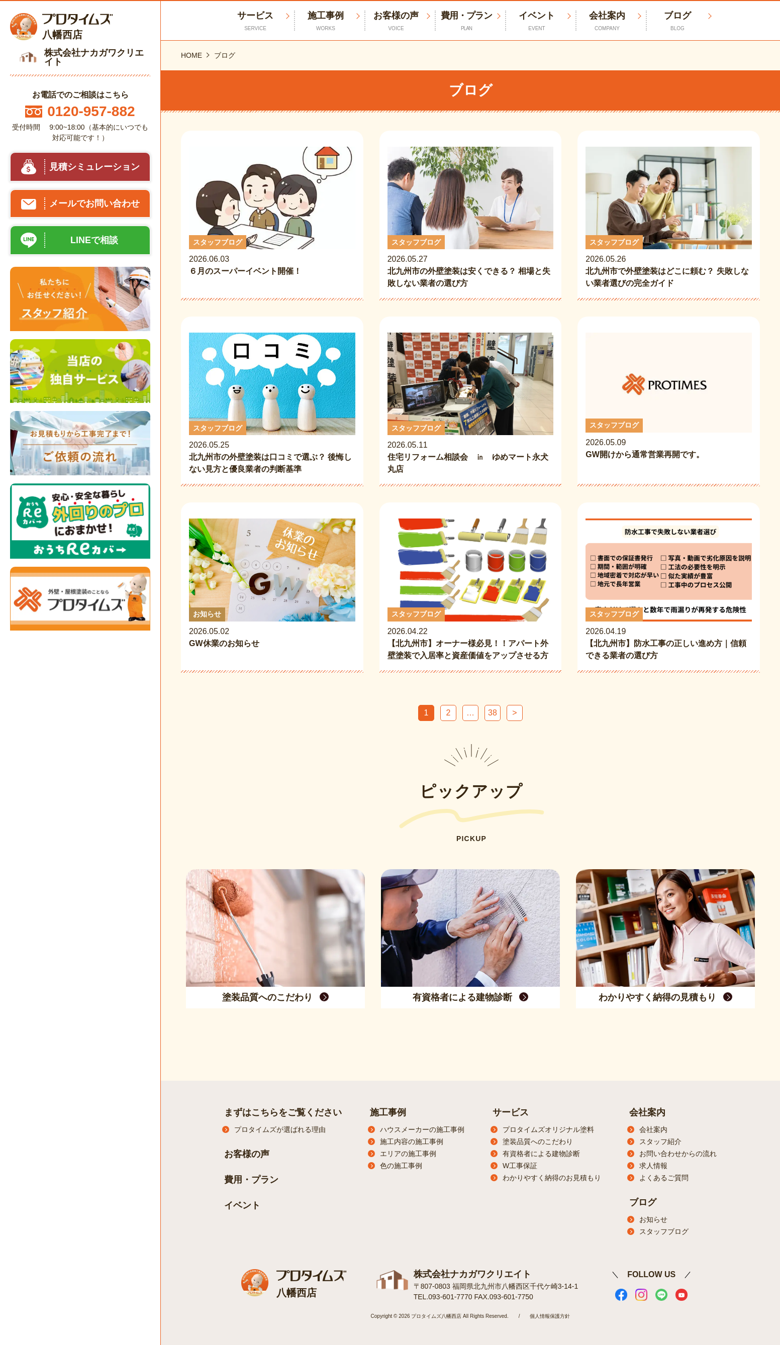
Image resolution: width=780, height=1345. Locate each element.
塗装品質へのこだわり (538, 1141)
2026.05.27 (470, 218)
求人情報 (653, 1166)
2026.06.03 (272, 218)
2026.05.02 (272, 590)
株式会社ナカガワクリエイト (472, 1274)
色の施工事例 (401, 1166)
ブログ (677, 21)
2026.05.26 (669, 218)
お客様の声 (396, 21)
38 (492, 712)
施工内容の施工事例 (411, 1141)
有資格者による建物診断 (541, 1154)
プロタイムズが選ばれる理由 (280, 1129)
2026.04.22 (470, 590)
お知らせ (653, 1219)
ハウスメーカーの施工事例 (422, 1129)
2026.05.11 (470, 404)
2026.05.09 (669, 402)
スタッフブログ (664, 1231)
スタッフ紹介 (660, 1141)
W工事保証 (520, 1166)
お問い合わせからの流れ (678, 1154)
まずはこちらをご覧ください (283, 1112)
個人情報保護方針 (550, 1316)
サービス (511, 1112)
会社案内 (607, 21)
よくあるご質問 (664, 1178)
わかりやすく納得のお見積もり (552, 1178)
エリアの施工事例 (408, 1154)
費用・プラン (466, 21)
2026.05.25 (272, 404)
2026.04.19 (669, 590)
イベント (537, 21)
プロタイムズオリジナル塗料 (548, 1129)
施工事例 (326, 21)
